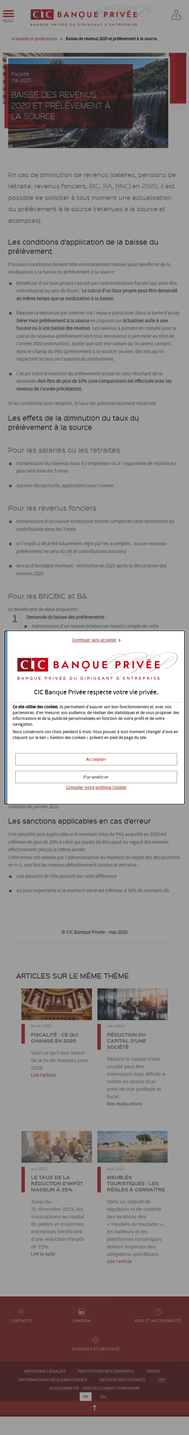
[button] (96, 759)
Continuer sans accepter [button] (94, 640)
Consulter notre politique (96, 788)
